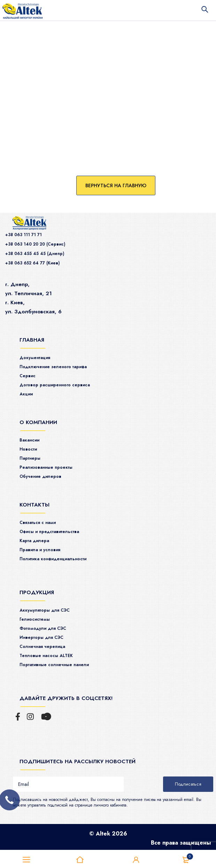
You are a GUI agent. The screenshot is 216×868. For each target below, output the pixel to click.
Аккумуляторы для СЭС (45, 610)
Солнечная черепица (42, 646)
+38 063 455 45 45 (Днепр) (34, 253)
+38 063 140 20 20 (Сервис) (35, 244)
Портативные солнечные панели (54, 665)
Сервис (28, 376)
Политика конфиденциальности (53, 559)
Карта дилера (34, 541)
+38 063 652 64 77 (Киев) (32, 263)
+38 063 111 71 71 (23, 235)
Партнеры (30, 458)
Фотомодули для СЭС (43, 628)
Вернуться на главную (115, 185)
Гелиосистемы (35, 619)
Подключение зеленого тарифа (53, 367)
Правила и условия (40, 550)
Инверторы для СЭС (41, 637)
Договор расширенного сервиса (55, 385)
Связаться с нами (38, 522)
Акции (26, 394)
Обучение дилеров (40, 476)
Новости (28, 449)
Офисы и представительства (49, 531)
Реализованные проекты (46, 467)
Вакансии (29, 440)
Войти (136, 860)
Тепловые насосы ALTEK (46, 655)
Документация (35, 358)
